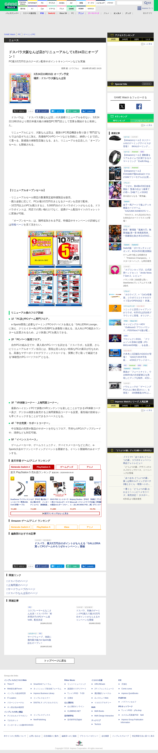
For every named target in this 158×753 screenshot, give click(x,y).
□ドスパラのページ (17, 581)
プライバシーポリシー (89, 736)
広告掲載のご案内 (51, 736)
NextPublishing (39, 720)
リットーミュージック (76, 684)
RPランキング (119, 121)
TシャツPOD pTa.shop (131, 710)
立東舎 (70, 698)
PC (72, 13)
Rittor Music (69, 680)
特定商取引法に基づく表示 (143, 736)
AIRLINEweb (99, 684)
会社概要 (105, 736)
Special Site (121, 84)
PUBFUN (122, 698)
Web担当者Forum (14, 689)
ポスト (21, 111)
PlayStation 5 (43, 467)
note (75, 111)
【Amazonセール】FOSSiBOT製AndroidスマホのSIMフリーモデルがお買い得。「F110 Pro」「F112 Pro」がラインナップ (137, 177)
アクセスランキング (124, 35)
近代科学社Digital (74, 720)
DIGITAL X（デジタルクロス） (46, 703)
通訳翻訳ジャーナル (102, 693)
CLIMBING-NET (74, 711)
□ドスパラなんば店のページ (22, 593)
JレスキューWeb (101, 698)
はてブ (59, 111)
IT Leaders (11, 698)
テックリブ (96, 720)
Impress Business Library (43, 693)
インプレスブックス (41, 715)
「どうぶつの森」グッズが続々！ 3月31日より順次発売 (133, 451)
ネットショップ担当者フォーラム (47, 689)
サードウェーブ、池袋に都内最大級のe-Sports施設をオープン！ (39, 640)
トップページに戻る (55, 660)
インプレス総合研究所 (16, 693)
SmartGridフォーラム (42, 684)
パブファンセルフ (128, 702)
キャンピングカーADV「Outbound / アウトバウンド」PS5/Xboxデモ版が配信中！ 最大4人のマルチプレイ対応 (136, 330)
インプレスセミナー (41, 698)
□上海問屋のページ (17, 585)
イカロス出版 (96, 680)
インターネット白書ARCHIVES (20, 725)
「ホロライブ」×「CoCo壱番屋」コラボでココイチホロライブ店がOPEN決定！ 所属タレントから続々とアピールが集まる (137, 300)
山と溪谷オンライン (75, 706)
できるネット (12, 720)
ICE (119, 680)
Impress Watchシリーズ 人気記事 (131, 401)
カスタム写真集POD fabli (132, 715)
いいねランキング (142, 121)
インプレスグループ (120, 736)
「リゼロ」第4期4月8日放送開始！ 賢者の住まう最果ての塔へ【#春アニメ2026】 (136, 189)
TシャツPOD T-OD (75, 693)
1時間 (113, 39)
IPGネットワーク (125, 706)
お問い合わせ (34, 736)
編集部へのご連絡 (69, 736)
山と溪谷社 (69, 703)
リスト (30, 111)
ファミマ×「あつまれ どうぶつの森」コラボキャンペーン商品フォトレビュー (137, 460)
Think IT (10, 684)
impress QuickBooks (129, 693)
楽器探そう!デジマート (76, 689)
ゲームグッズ (66, 467)
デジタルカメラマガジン (17, 716)
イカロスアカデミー (102, 703)
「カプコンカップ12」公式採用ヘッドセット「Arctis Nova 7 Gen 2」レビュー (137, 272)
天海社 (124, 684)
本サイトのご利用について (15, 736)
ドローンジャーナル (15, 703)
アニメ (90, 467)
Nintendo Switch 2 (20, 467)
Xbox (66, 527)
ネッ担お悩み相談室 (15, 707)
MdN (93, 707)
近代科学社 (69, 716)
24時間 (125, 39)
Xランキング (121, 116)
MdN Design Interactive (104, 716)
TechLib (97, 724)
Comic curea (126, 689)
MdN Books (99, 711)
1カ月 (148, 39)
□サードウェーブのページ (20, 589)
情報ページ (17, 224)
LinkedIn (90, 111)
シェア (44, 111)
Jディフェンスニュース (104, 689)
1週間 (136, 39)
